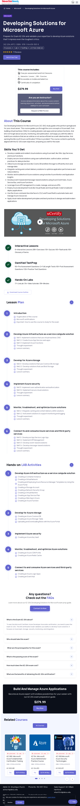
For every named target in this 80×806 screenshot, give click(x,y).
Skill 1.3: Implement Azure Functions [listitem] (28, 343)
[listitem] (38, 8)
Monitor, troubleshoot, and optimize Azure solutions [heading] (40, 407)
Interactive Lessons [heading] (26, 245)
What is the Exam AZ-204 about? (20, 619)
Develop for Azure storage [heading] (27, 360)
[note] (7, 48)
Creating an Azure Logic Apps (28, 574)
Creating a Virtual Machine (26, 493)
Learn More (51, 797)
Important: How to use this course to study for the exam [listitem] (36, 322)
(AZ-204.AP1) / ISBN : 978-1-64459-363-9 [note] (21, 44)
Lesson (15, 302)
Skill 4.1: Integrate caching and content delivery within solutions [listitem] (39, 411)
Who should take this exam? (18, 639)
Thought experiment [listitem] (23, 345)
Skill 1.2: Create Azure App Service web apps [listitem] (32, 340)
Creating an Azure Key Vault (27, 537)
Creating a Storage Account (27, 487)
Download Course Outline (17, 292)
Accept (20, 802)
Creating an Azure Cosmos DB (28, 516)
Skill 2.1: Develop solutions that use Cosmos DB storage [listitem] (36, 364)
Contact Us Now (39, 608)
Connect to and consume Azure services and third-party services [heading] (42, 432)
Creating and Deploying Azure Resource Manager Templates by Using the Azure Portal (44, 483)
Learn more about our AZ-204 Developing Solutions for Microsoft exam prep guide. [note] (40, 603)
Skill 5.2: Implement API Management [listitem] (29, 440)
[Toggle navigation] (76, 2)
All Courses (40, 725)
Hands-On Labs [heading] (24, 279)
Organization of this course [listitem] (25, 317)
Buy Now (56, 89)
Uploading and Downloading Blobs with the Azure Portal (37, 521)
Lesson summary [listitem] (22, 348)
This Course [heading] (17, 121)
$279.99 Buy (20, 773)
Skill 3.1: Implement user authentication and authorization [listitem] (36, 387)
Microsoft (17, 8)
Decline (10, 802)
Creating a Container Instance (28, 477)
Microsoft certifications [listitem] (24, 319)
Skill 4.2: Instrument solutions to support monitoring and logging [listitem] (39, 413)
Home (6, 8)
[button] (36, 778)
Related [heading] (16, 720)
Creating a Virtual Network (26, 479)
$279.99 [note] (40, 702)
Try (10, 773)
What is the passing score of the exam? (22, 657)
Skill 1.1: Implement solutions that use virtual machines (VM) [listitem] (37, 337)
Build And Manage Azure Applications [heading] (39, 689)
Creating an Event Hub (25, 576)
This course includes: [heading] (29, 69)
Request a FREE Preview (40, 111)
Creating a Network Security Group (29, 490)
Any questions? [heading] (40, 596)
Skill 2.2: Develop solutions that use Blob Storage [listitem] (34, 366)
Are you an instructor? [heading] (40, 97)
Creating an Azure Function (27, 501)
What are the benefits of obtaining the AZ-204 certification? (31, 674)
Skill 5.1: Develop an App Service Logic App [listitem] (31, 437)
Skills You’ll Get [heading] (14, 149)
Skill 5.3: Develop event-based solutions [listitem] (30, 443)
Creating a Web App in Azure (27, 498)
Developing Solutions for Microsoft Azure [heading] (34, 26)
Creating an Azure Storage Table (29, 519)
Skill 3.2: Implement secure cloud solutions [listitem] (31, 390)
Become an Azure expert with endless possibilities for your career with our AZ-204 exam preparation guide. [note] (40, 695)
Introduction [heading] (20, 313)
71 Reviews (17, 52)
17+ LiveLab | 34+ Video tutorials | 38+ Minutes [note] (32, 283)
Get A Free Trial (11, 57)
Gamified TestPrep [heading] (26, 262)
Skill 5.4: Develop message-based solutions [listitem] (32, 445)
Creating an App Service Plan (27, 495)
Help (73, 802)
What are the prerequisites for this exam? (24, 648)
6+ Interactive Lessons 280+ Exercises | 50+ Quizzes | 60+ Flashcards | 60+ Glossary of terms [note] (43, 250)
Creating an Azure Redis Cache (28, 555)
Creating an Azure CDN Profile (28, 553)
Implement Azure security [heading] (27, 383)
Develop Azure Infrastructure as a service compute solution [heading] (44, 334)
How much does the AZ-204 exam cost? (22, 665)
